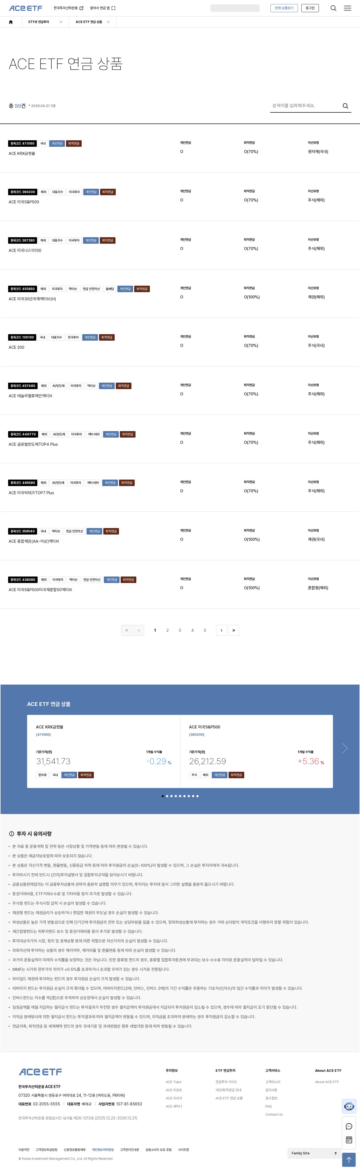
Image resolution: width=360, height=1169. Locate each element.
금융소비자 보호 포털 (158, 1150)
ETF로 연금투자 (38, 22)
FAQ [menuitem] (268, 1106)
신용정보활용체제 (74, 1150)
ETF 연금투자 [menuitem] (225, 1071)
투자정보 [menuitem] (172, 1071)
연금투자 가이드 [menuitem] (226, 1082)
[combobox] (310, 106)
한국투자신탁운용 (66, 10)
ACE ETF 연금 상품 (89, 22)
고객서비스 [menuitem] (272, 1071)
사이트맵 (183, 1150)
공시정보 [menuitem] (271, 1098)
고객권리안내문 (129, 1150)
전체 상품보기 (284, 8)
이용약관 (23, 1150)
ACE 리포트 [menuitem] (174, 1090)
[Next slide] (344, 748)
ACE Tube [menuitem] (173, 1082)
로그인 (310, 8)
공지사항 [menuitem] (271, 1090)
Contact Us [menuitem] (274, 1114)
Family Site (301, 1153)
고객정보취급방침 (46, 1150)
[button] (163, 796)
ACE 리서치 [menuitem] (174, 1098)
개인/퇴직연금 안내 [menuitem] (228, 1090)
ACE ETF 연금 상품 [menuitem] (229, 1098)
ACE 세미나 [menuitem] (174, 1106)
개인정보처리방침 (103, 1150)
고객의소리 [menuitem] (272, 1082)
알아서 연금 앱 (100, 10)
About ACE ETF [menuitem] (328, 1071)
